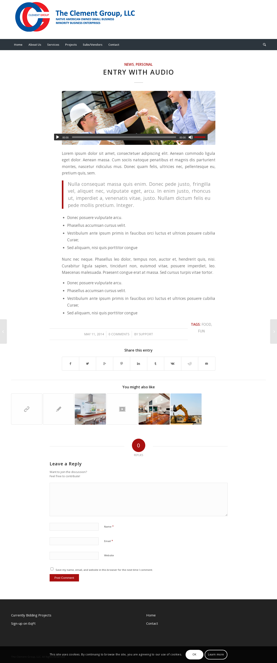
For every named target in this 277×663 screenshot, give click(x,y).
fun (201, 331)
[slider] (124, 137)
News (129, 64)
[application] (131, 137)
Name (109, 526)
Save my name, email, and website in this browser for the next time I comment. (104, 569)
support (146, 334)
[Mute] (190, 137)
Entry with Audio (138, 72)
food (206, 324)
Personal (144, 64)
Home (151, 615)
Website (109, 555)
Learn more (216, 654)
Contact (152, 623)
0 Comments (119, 334)
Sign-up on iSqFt (23, 623)
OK (194, 654)
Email (108, 541)
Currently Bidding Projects (31, 615)
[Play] (57, 137)
